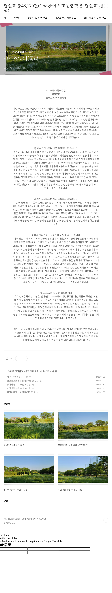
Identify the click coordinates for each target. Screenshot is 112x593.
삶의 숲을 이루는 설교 (95, 17)
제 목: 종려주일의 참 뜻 (17, 376)
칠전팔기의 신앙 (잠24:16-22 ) (21, 392)
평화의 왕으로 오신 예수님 (19, 384)
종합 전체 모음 (32, 371)
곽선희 (16, 17)
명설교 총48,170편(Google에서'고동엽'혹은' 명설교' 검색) (53, 6)
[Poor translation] (7, 545)
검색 (99, 6)
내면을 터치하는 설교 (65, 17)
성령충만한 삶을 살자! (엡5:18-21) (22, 380)
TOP (105, 520)
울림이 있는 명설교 (37, 17)
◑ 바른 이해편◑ (15, 371)
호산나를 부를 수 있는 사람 (19, 388)
